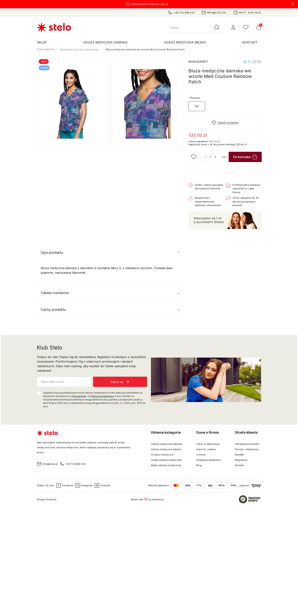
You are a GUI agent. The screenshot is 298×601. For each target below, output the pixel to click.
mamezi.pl (158, 499)
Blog (198, 465)
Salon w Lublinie (206, 449)
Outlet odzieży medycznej (166, 459)
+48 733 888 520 (181, 12)
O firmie (201, 454)
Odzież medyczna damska (166, 443)
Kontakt (239, 465)
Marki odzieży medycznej (166, 465)
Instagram (84, 485)
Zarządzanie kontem (247, 443)
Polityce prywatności (101, 396)
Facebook (65, 485)
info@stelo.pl (214, 12)
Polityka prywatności (208, 459)
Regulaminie (79, 396)
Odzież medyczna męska (166, 449)
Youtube (102, 485)
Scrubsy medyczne (162, 454)
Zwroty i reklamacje (246, 449)
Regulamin (241, 459)
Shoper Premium (46, 499)
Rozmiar (194, 97)
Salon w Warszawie (208, 443)
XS (197, 106)
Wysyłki (239, 454)
